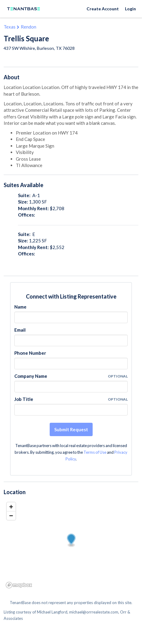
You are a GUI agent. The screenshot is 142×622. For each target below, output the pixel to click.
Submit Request (71, 429)
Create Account (103, 8)
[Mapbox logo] (18, 585)
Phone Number (30, 353)
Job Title (23, 399)
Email (20, 330)
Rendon (28, 26)
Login (130, 8)
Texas (10, 26)
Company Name (30, 376)
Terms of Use (94, 452)
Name (20, 306)
